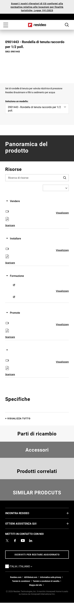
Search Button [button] (67, 25)
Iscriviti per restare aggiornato (37, 554)
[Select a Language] (56, 188)
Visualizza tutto (18, 418)
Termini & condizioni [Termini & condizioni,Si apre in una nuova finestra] (21, 581)
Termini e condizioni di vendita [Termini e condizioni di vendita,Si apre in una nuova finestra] (46, 581)
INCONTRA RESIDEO (22, 513)
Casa (37, 25)
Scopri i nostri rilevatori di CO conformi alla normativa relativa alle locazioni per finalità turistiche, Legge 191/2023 (37, 7)
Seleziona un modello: (16, 101)
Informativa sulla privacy (50, 577)
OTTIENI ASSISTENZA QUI (25, 523)
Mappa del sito (35, 585)
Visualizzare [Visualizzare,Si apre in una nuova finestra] (62, 212)
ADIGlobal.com (30, 577)
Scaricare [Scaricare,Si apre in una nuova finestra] (10, 225)
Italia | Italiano (25, 566)
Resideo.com (15, 577)
